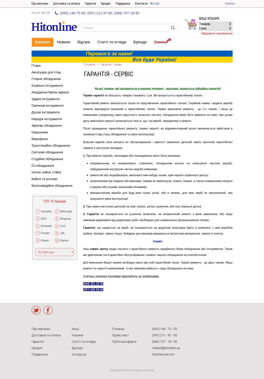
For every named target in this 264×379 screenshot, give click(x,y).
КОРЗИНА (191, 24)
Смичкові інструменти (48, 105)
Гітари (36, 65)
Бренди (77, 348)
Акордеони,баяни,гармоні (50, 92)
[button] (43, 42)
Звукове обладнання (47, 125)
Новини (77, 335)
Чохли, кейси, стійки (46, 172)
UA (157, 3)
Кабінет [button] (230, 3)
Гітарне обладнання (46, 79)
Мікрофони (40, 139)
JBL (62, 233)
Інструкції (79, 354)
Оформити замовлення (217, 33)
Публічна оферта (124, 341)
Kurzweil (46, 226)
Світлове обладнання (47, 152)
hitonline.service (163, 354)
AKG (44, 218)
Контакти (141, 3)
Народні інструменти (47, 119)
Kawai (45, 240)
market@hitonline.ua (166, 348)
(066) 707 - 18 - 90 (164, 341)
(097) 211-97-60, (100, 13)
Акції (75, 329)
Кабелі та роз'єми (44, 179)
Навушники (40, 132)
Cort (63, 226)
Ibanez (64, 240)
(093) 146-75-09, (73, 13)
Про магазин (39, 3)
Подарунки (123, 3)
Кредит (106, 3)
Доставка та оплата (66, 3)
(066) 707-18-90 (126, 13)
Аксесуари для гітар (46, 72)
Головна (89, 64)
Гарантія (90, 3)
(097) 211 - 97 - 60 (164, 335)
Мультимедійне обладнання (52, 185)
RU (151, 3)
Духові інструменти (46, 112)
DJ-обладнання (43, 165)
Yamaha (46, 211)
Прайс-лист (120, 335)
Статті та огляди (84, 341)
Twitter (36, 310)
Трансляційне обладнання (51, 145)
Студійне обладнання (47, 159)
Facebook (48, 310)
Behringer (66, 211)
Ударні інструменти (46, 99)
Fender (45, 233)
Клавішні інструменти (47, 85)
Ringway (65, 218)
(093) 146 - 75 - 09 (164, 329)
